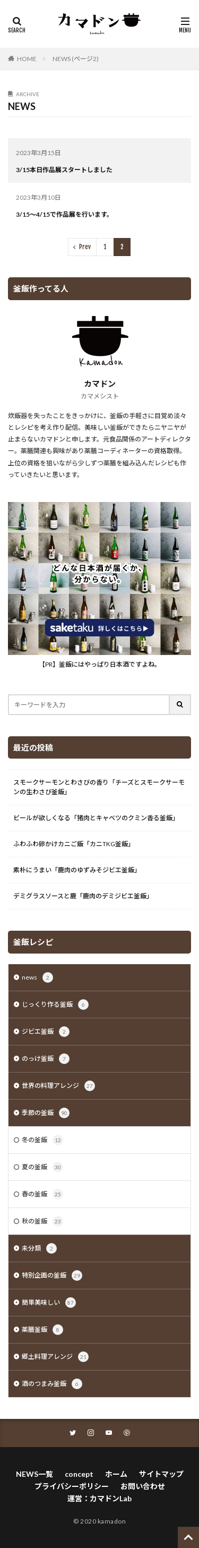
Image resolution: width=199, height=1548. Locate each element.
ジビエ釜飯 (46, 1031)
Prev (85, 247)
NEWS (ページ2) (76, 59)
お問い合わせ (142, 1486)
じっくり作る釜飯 (55, 1004)
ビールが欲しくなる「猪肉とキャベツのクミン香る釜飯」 (96, 818)
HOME (27, 59)
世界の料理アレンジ (58, 1086)
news (37, 977)
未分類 (39, 1248)
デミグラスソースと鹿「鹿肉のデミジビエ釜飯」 (83, 896)
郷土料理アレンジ (55, 1356)
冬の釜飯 (42, 1140)
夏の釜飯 (42, 1167)
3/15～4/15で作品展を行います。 (64, 214)
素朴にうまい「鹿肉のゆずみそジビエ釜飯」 (77, 870)
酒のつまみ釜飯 (52, 1384)
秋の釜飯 (42, 1221)
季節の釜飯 (46, 1113)
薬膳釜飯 (42, 1329)
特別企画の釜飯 (52, 1275)
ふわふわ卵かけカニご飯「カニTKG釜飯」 (73, 844)
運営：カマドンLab (99, 1498)
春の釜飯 (42, 1194)
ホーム (116, 1473)
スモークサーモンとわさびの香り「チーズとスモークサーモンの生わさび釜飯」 (99, 787)
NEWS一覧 (34, 1473)
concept (79, 1473)
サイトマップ (161, 1473)
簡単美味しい (49, 1302)
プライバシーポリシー (71, 1486)
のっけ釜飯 (46, 1058)
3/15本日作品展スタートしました (64, 170)
